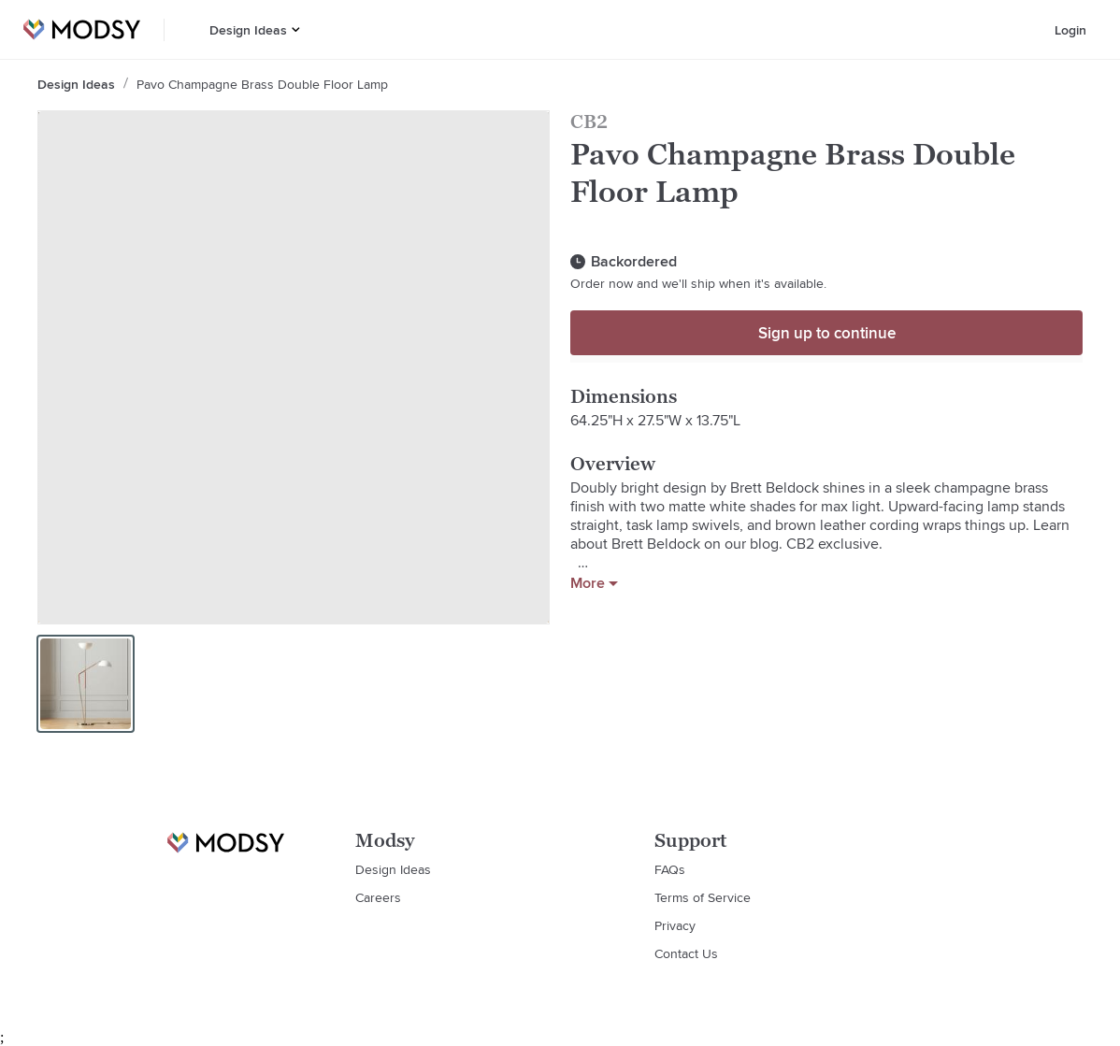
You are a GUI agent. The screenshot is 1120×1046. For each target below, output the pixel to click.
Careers (378, 897)
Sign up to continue (827, 333)
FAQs (669, 869)
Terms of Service (702, 897)
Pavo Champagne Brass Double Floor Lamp (262, 84)
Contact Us (686, 953)
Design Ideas (248, 30)
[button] (296, 29)
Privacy (675, 925)
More (594, 583)
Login (1070, 30)
